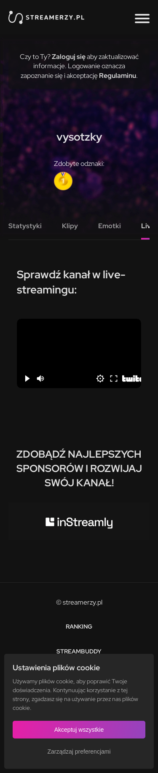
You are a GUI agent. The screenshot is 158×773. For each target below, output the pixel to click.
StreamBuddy (79, 651)
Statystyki (25, 225)
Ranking (79, 626)
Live (148, 225)
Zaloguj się (69, 56)
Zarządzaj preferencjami (78, 751)
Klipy (70, 225)
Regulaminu (117, 75)
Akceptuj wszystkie (79, 729)
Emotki (109, 225)
